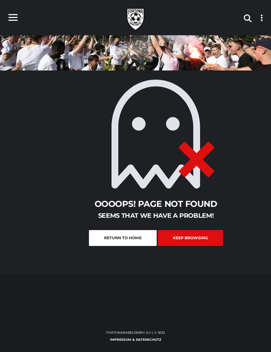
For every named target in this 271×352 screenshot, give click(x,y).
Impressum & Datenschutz (135, 339)
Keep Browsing (190, 237)
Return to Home (122, 237)
